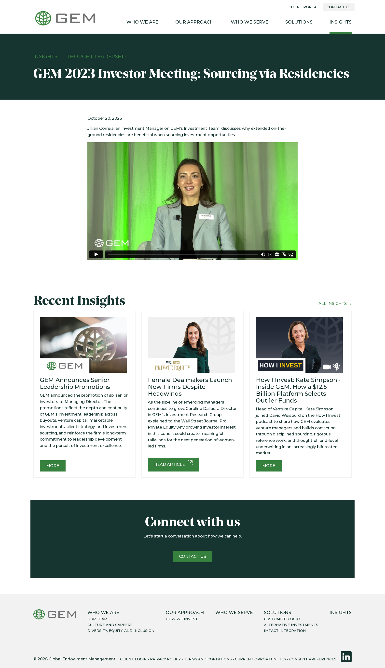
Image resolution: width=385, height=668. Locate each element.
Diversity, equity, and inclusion (120, 631)
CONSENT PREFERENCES (312, 659)
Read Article (173, 463)
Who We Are (142, 22)
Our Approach (194, 22)
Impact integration (285, 631)
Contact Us (339, 7)
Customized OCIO (282, 619)
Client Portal (304, 7)
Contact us (192, 556)
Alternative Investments (291, 625)
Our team (97, 619)
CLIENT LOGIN (133, 659)
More (52, 465)
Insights (341, 22)
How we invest (182, 619)
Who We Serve (249, 22)
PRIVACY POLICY (165, 659)
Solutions (299, 22)
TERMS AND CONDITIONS (208, 659)
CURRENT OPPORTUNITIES (260, 659)
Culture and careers (110, 625)
